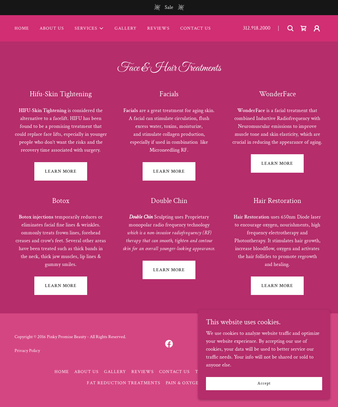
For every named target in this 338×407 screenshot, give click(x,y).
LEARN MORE (61, 171)
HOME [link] (22, 28)
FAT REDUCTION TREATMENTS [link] (123, 383)
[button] (89, 28)
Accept (263, 383)
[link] (303, 28)
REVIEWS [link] (158, 28)
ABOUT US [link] (52, 28)
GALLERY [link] (126, 28)
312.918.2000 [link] (256, 28)
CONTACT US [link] (195, 28)
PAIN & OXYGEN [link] (184, 383)
